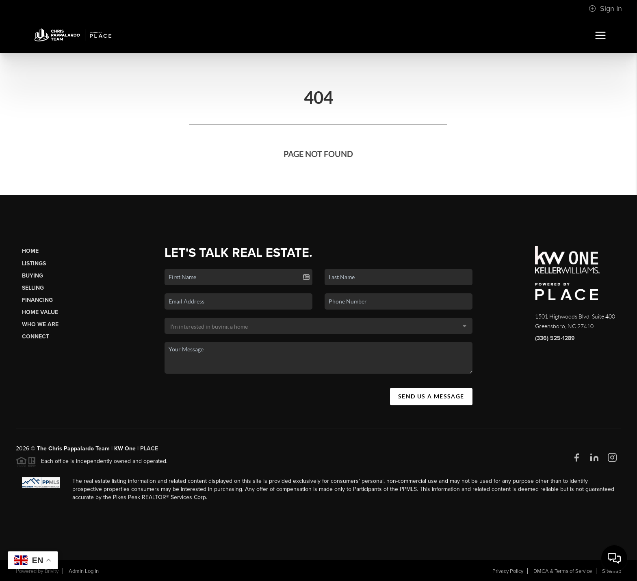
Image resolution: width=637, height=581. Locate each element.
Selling (33, 287)
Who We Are (40, 324)
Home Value (40, 312)
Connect (35, 336)
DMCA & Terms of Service (562, 571)
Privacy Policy (507, 571)
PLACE (149, 451)
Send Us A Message (431, 396)
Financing (37, 300)
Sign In (605, 8)
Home (30, 250)
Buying (32, 275)
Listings (34, 263)
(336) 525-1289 (555, 338)
